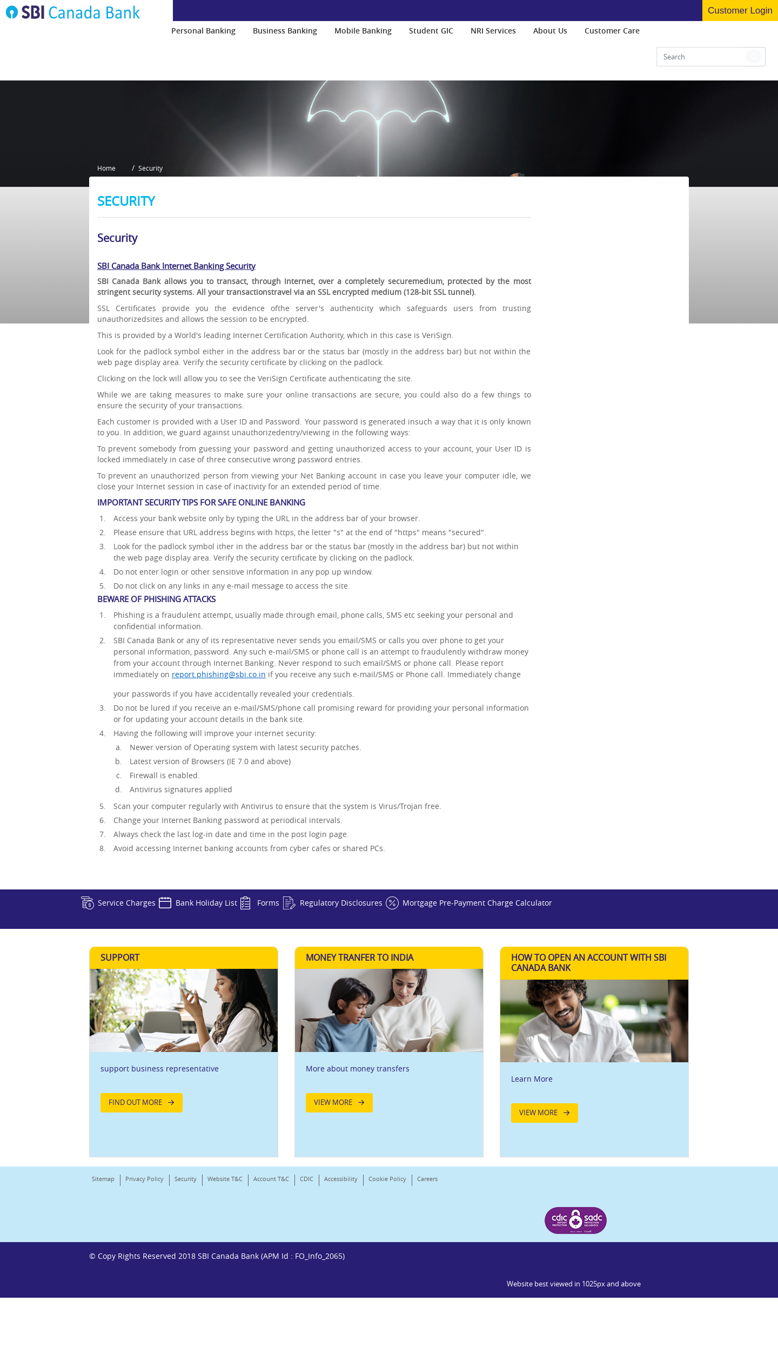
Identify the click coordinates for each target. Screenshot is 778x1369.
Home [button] (106, 280)
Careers (102, 1315)
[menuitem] (203, 34)
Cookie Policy (387, 1301)
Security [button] (157, 280)
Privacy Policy (144, 1301)
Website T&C (225, 1301)
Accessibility (341, 1301)
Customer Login (740, 10)
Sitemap (103, 1301)
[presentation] (203, 34)
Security (186, 1301)
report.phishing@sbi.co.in (219, 782)
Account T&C (271, 1301)
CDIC (306, 1301)
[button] (753, 61)
